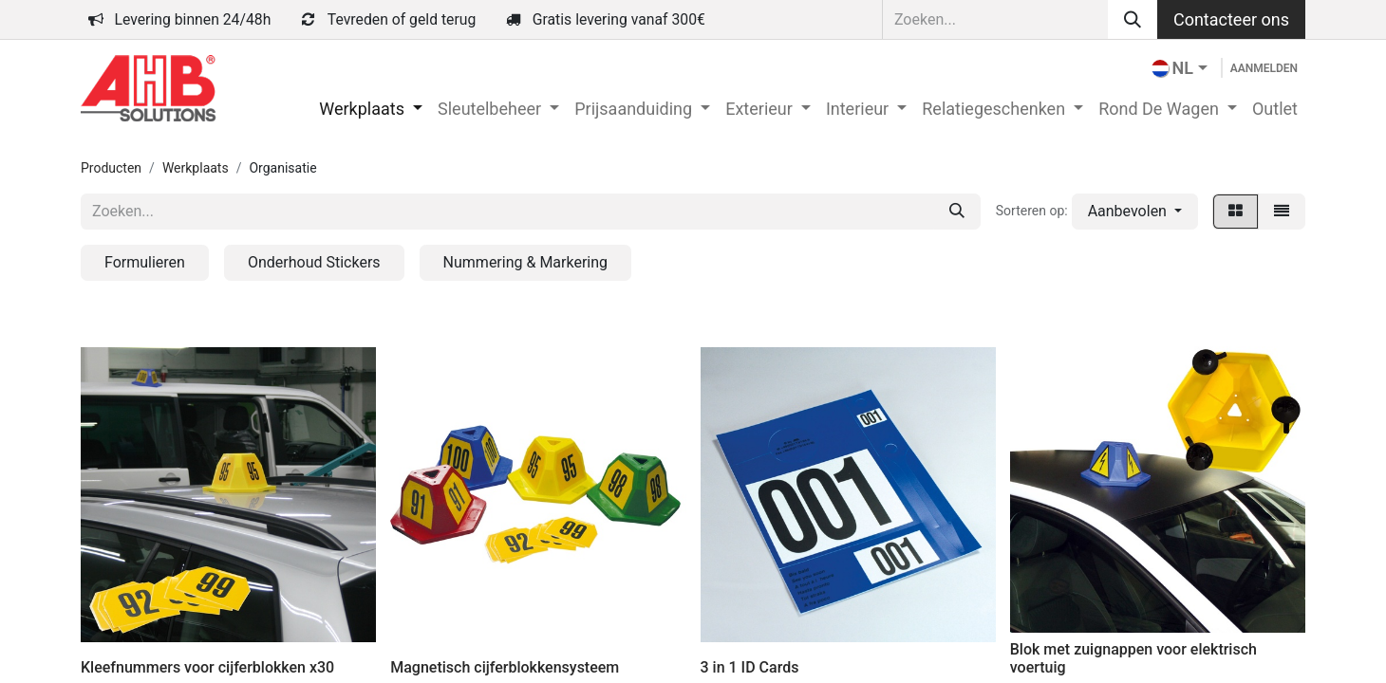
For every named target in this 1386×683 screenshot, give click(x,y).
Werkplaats (195, 167)
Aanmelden (1264, 68)
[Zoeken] (1132, 19)
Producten (111, 167)
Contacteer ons (1231, 19)
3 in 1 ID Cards (750, 667)
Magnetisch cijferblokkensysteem (504, 667)
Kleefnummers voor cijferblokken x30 (207, 667)
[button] (1135, 212)
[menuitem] (370, 108)
